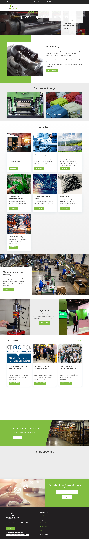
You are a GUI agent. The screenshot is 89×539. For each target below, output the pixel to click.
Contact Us (10, 528)
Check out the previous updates (66, 501)
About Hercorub (52, 70)
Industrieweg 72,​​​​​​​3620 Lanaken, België (44, 516)
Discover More (8, 289)
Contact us (44, 23)
